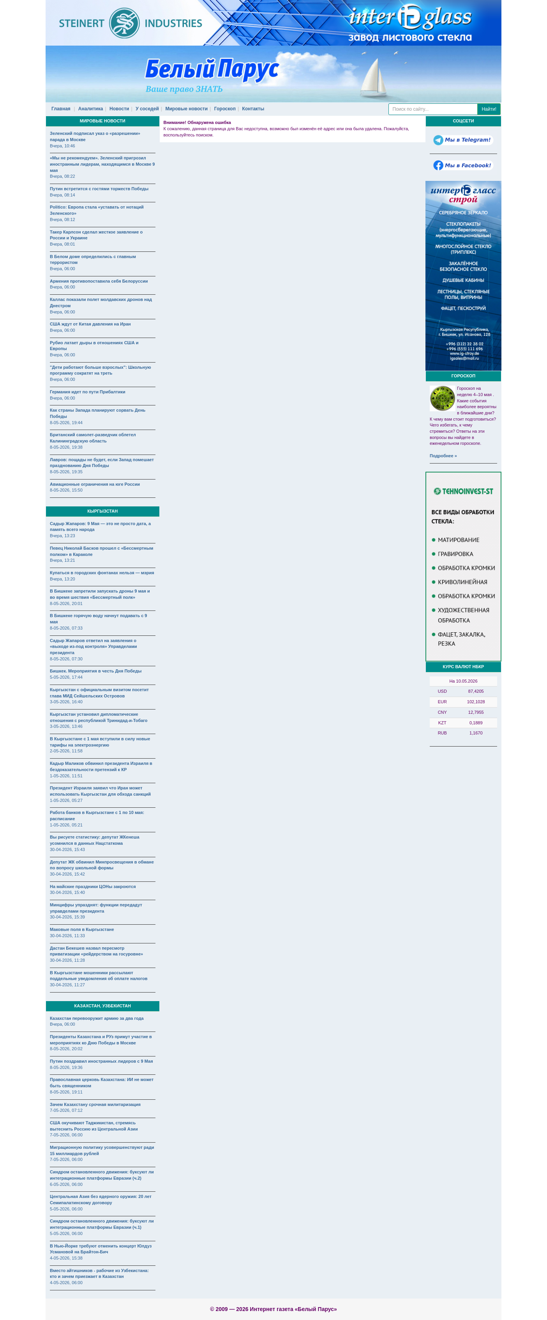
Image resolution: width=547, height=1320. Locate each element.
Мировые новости (187, 108)
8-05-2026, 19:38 (66, 447)
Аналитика (90, 108)
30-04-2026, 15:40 (67, 892)
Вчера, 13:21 (62, 560)
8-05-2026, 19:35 (66, 471)
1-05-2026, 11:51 (66, 775)
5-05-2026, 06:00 (66, 1209)
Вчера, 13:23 (62, 535)
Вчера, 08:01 (62, 244)
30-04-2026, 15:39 (67, 917)
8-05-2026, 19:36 (66, 1067)
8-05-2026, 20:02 (66, 1048)
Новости (119, 108)
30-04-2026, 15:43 (67, 849)
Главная (61, 108)
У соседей (147, 108)
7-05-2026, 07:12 (66, 1110)
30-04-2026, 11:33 (67, 935)
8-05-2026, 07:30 (66, 658)
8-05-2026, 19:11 (66, 1092)
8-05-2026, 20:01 (66, 603)
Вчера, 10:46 (62, 145)
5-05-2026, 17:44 (66, 677)
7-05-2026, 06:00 (66, 1134)
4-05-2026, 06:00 (66, 1282)
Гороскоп (225, 108)
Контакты (253, 108)
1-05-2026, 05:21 (66, 825)
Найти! (489, 109)
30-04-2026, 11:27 (67, 984)
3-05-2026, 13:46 (66, 726)
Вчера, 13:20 (62, 579)
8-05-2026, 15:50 (66, 490)
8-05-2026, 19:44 (66, 422)
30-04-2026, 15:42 (67, 874)
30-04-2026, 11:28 (67, 960)
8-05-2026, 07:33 (66, 628)
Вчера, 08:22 (62, 176)
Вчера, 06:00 (62, 268)
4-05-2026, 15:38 (66, 1258)
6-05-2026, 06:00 (66, 1184)
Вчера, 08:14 (62, 195)
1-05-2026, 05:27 (66, 800)
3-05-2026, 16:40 (66, 701)
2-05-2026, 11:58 (66, 750)
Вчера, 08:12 (62, 219)
